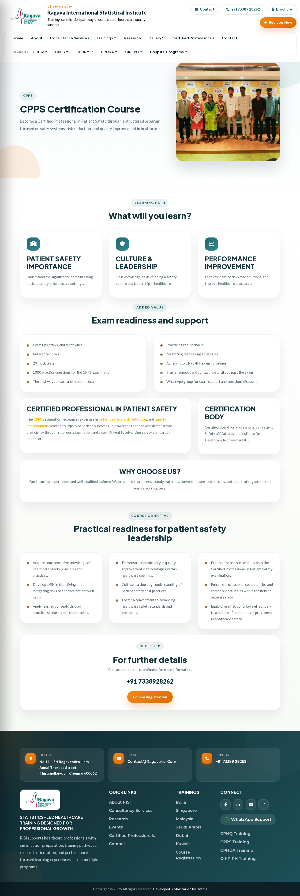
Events (116, 827)
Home (18, 38)
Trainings (105, 38)
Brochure (282, 9)
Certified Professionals (193, 38)
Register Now (278, 22)
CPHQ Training (235, 833)
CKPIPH (132, 51)
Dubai (182, 835)
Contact (204, 9)
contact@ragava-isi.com (152, 761)
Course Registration (150, 719)
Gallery (154, 38)
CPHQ (38, 51)
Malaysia (184, 819)
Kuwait (183, 843)
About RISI (120, 802)
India (181, 802)
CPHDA (107, 51)
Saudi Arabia (189, 827)
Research (132, 38)
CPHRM (83, 51)
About (37, 38)
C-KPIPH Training (238, 858)
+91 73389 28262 (243, 9)
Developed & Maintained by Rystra (180, 889)
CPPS (60, 51)
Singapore (186, 810)
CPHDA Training (236, 850)
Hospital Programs (167, 51)
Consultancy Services (69, 38)
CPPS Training (234, 842)
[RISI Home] (80, 15)
